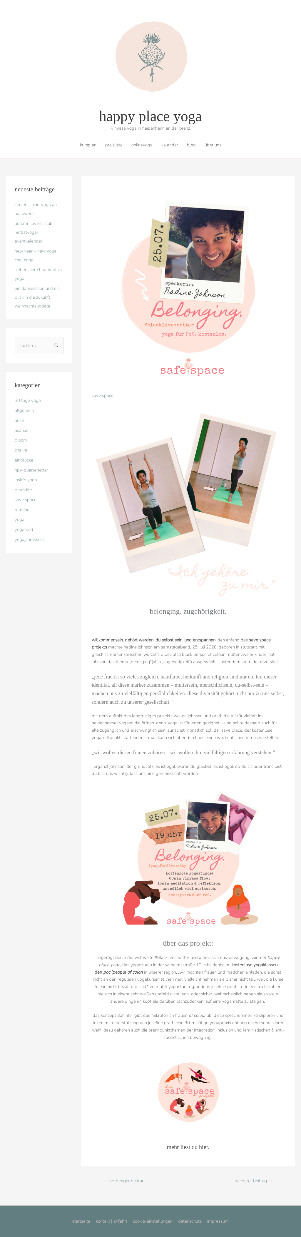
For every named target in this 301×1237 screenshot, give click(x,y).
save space (25, 500)
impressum (218, 1221)
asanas (21, 430)
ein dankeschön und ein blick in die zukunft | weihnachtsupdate (37, 297)
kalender (169, 145)
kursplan (88, 145)
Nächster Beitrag (254, 1181)
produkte (23, 490)
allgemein (24, 410)
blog (191, 145)
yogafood (24, 529)
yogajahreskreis (30, 539)
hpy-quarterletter (31, 470)
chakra (21, 450)
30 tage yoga (28, 400)
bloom (21, 440)
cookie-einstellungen (153, 1221)
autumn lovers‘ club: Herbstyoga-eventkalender (34, 232)
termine (22, 510)
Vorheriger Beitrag (124, 1181)
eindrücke (24, 460)
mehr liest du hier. (188, 1147)
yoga (19, 519)
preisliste (114, 145)
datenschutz (190, 1221)
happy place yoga (150, 116)
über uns (213, 145)
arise (19, 420)
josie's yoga (26, 480)
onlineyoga (142, 145)
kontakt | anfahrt (111, 1221)
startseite (81, 1221)
